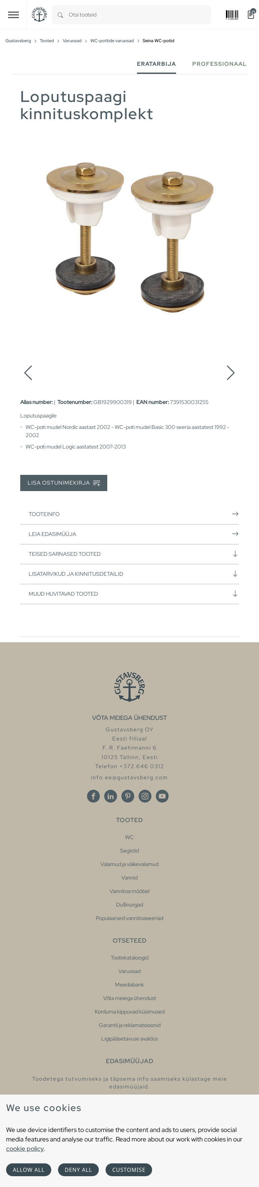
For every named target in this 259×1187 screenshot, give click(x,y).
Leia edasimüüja (134, 534)
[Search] (60, 15)
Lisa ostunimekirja (64, 483)
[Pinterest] (127, 796)
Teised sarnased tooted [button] (134, 554)
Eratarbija (156, 64)
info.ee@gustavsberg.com (129, 777)
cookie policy (25, 1148)
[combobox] (140, 15)
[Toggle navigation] (13, 14)
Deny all (78, 1169)
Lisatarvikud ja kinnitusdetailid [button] (134, 573)
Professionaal (219, 64)
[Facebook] (93, 796)
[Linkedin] (110, 796)
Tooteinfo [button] (134, 514)
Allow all (29, 1169)
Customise (128, 1169)
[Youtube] (162, 796)
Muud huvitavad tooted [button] (134, 593)
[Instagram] (145, 796)
